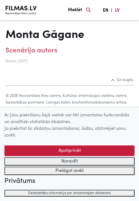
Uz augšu (122, 80)
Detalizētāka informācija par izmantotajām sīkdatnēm (69, 193)
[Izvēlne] (131, 10)
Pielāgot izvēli (69, 171)
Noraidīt (69, 161)
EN (105, 10)
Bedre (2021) (17, 61)
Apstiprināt (69, 151)
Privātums (19, 181)
